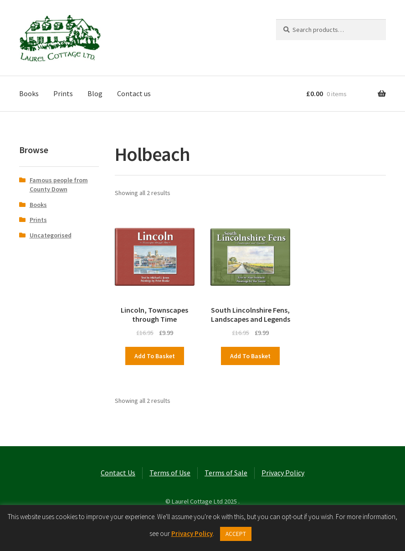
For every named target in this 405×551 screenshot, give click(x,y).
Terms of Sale (226, 472)
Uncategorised (51, 235)
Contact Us (118, 472)
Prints (63, 93)
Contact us (134, 93)
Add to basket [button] (154, 356)
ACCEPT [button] (236, 534)
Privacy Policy (282, 472)
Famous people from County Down (59, 184)
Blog (95, 93)
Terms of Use (169, 472)
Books (29, 93)
